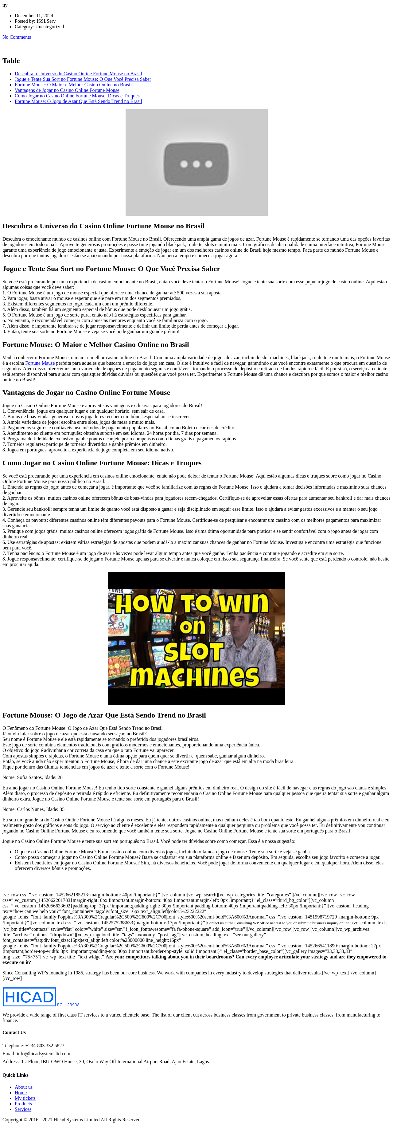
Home (21, 1092)
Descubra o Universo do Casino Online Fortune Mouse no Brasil (78, 73)
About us (24, 1087)
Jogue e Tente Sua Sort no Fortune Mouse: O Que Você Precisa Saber (83, 79)
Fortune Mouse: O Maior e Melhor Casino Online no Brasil (73, 84)
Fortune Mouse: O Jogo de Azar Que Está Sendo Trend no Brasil (78, 101)
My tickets (25, 1098)
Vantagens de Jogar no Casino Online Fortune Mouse (67, 90)
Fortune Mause (40, 363)
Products (23, 1103)
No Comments (16, 37)
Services (23, 1109)
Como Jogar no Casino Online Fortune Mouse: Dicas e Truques (77, 95)
